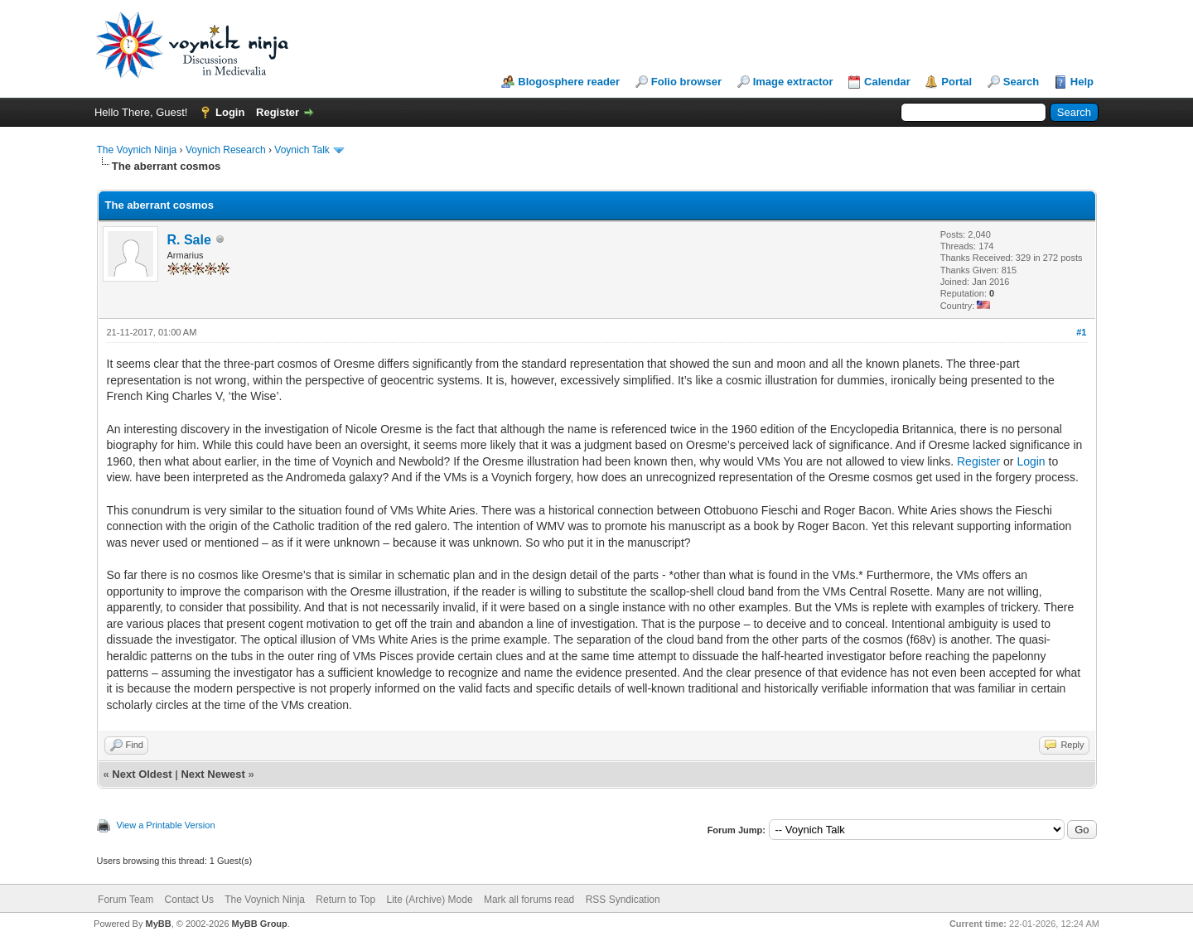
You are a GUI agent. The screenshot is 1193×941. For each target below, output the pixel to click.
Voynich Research (226, 150)
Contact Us (189, 899)
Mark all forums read (529, 899)
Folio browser (686, 81)
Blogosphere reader (569, 81)
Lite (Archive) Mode (430, 899)
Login (229, 112)
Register (277, 112)
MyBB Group (259, 924)
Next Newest (212, 774)
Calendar (887, 81)
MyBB (158, 924)
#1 (1081, 332)
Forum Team (125, 899)
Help (1082, 81)
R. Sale (189, 240)
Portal (956, 81)
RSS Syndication (623, 899)
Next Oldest (141, 774)
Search (1021, 81)
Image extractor (793, 81)
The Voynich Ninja (137, 150)
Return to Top (345, 899)
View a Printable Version (166, 825)
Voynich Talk (302, 150)
